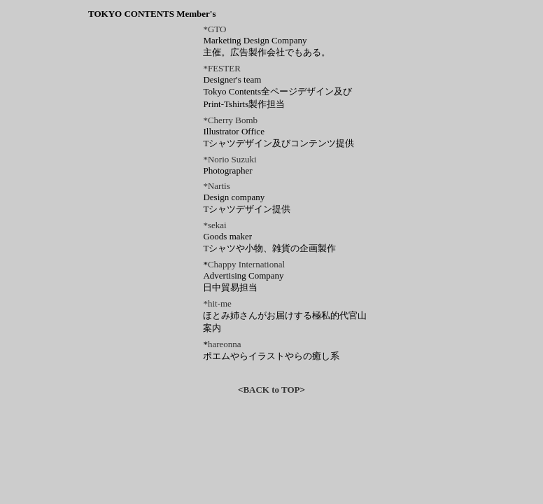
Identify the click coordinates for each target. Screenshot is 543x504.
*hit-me (217, 303)
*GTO (214, 29)
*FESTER (221, 68)
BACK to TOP (271, 389)
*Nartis (216, 186)
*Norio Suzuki (229, 159)
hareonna (224, 344)
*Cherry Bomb (230, 120)
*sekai (214, 225)
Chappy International (246, 264)
